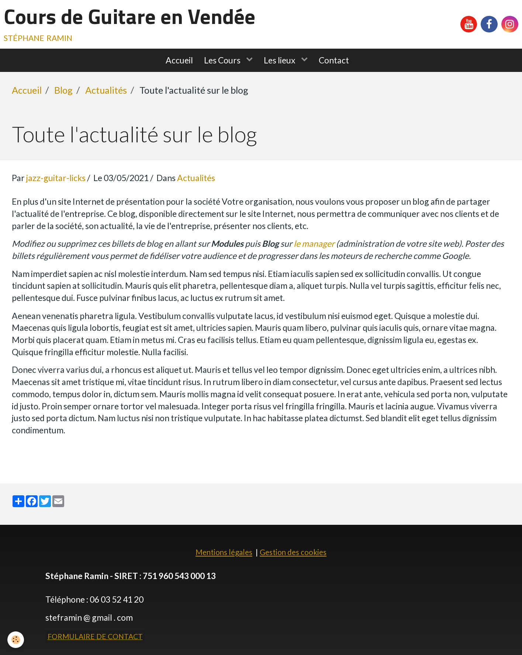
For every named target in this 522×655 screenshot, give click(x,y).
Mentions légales (224, 552)
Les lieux (280, 60)
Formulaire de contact (95, 636)
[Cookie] (15, 639)
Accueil (179, 60)
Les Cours (223, 60)
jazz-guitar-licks (56, 178)
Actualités (106, 90)
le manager (314, 243)
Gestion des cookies (293, 552)
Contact (334, 60)
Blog (63, 90)
